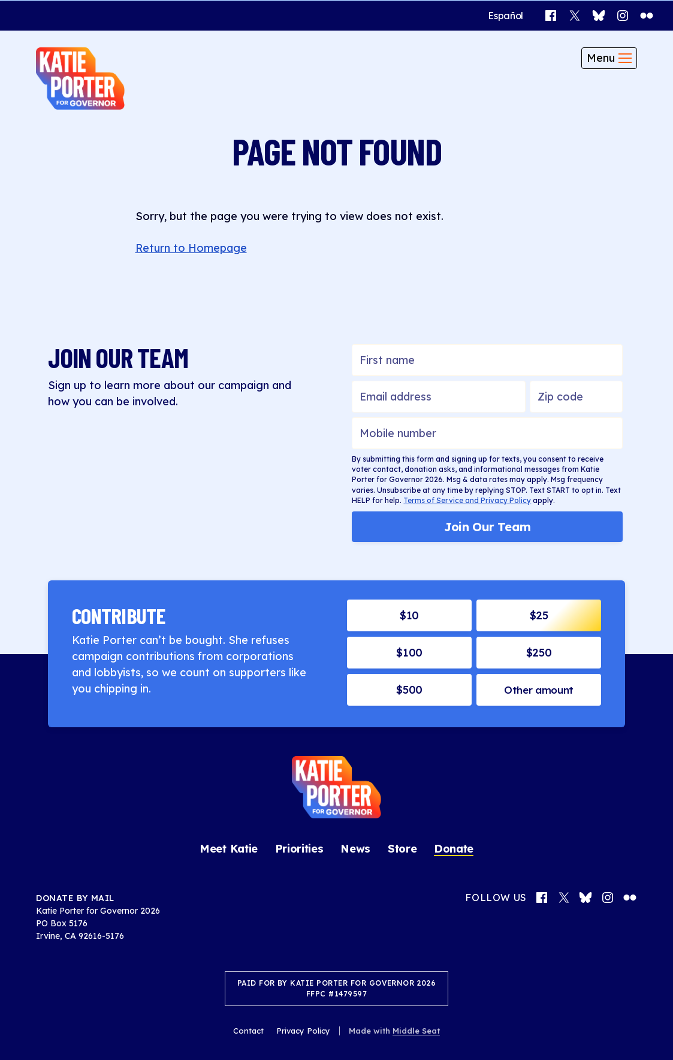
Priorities (299, 848)
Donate (453, 848)
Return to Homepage (191, 247)
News (355, 848)
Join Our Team (487, 526)
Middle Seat (416, 1029)
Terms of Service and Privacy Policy (467, 499)
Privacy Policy (303, 1029)
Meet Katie (229, 848)
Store (402, 848)
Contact (248, 1029)
